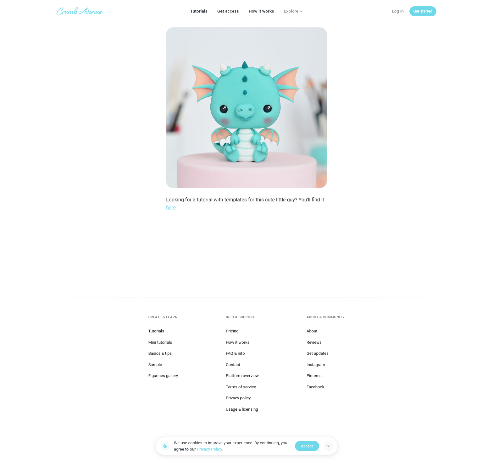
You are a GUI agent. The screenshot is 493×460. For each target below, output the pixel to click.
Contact (233, 364)
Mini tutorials (160, 341)
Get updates (318, 352)
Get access (228, 11)
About (312, 330)
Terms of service (241, 386)
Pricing (232, 330)
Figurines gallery (163, 375)
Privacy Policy (209, 449)
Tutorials (199, 11)
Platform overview (242, 375)
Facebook (315, 386)
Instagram (316, 364)
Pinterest (315, 375)
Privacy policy (238, 397)
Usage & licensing (242, 408)
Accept (308, 446)
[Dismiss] (329, 446)
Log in (398, 11)
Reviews (314, 341)
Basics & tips (160, 352)
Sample (155, 364)
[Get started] (422, 11)
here (171, 208)
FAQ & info (235, 352)
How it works (261, 11)
